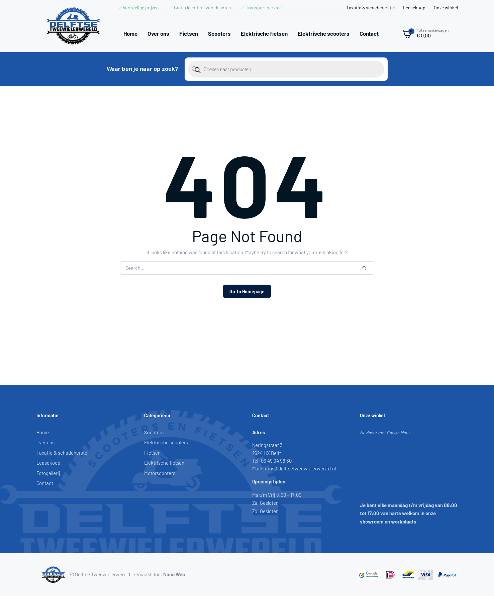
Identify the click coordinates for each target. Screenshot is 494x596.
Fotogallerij (48, 473)
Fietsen (188, 33)
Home (130, 33)
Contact (369, 33)
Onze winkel (446, 7)
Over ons (158, 33)
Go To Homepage (247, 291)
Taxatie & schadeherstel (370, 7)
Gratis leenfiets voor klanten (202, 7)
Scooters (219, 33)
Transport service (264, 7)
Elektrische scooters (323, 33)
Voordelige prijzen (141, 7)
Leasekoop (414, 7)
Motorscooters (159, 473)
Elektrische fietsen (264, 33)
